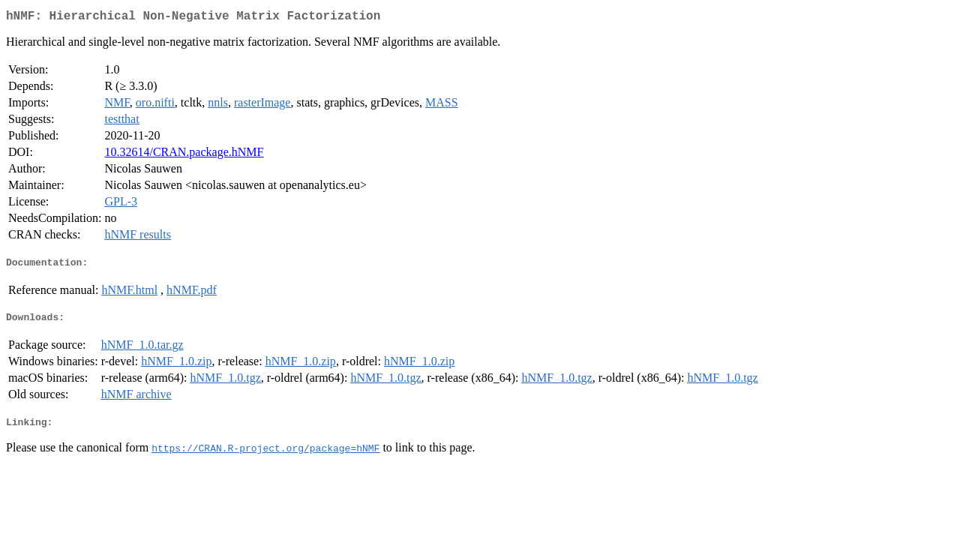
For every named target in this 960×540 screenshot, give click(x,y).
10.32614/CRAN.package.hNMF (183, 154)
